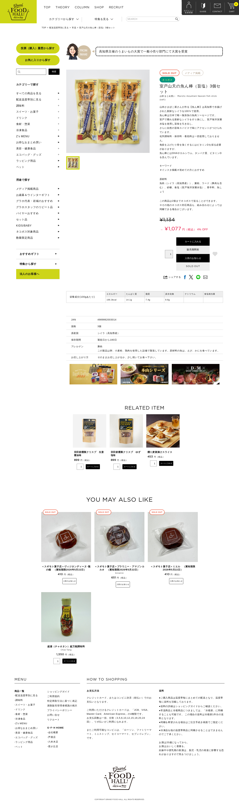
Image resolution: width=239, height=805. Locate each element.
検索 (54, 71)
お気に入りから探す (38, 60)
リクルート (53, 720)
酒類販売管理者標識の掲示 (62, 706)
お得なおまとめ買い (29, 142)
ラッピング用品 (26, 160)
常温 (74, 27)
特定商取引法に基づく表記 (62, 701)
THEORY (63, 7)
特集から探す (28, 264)
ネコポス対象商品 (27, 231)
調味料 (20, 105)
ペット (20, 167)
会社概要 (53, 733)
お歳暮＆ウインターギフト (33, 195)
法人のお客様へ (30, 273)
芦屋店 (52, 737)
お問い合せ (53, 715)
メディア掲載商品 (27, 188)
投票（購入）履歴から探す (38, 48)
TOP (47, 7)
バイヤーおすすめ (27, 213)
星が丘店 (53, 747)
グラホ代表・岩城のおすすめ (34, 201)
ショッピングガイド (58, 692)
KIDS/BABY (24, 225)
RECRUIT (116, 7)
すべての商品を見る (29, 93)
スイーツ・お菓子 (27, 111)
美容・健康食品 (26, 148)
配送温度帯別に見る (59, 27)
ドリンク (22, 117)
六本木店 (53, 742)
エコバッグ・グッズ (29, 154)
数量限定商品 (24, 237)
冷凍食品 (22, 130)
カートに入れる (193, 241)
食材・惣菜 (23, 124)
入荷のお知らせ (193, 258)
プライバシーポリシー (59, 710)
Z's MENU (23, 136)
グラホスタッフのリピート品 (34, 207)
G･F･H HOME (55, 728)
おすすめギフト (30, 254)
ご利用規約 (53, 696)
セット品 (22, 219)
